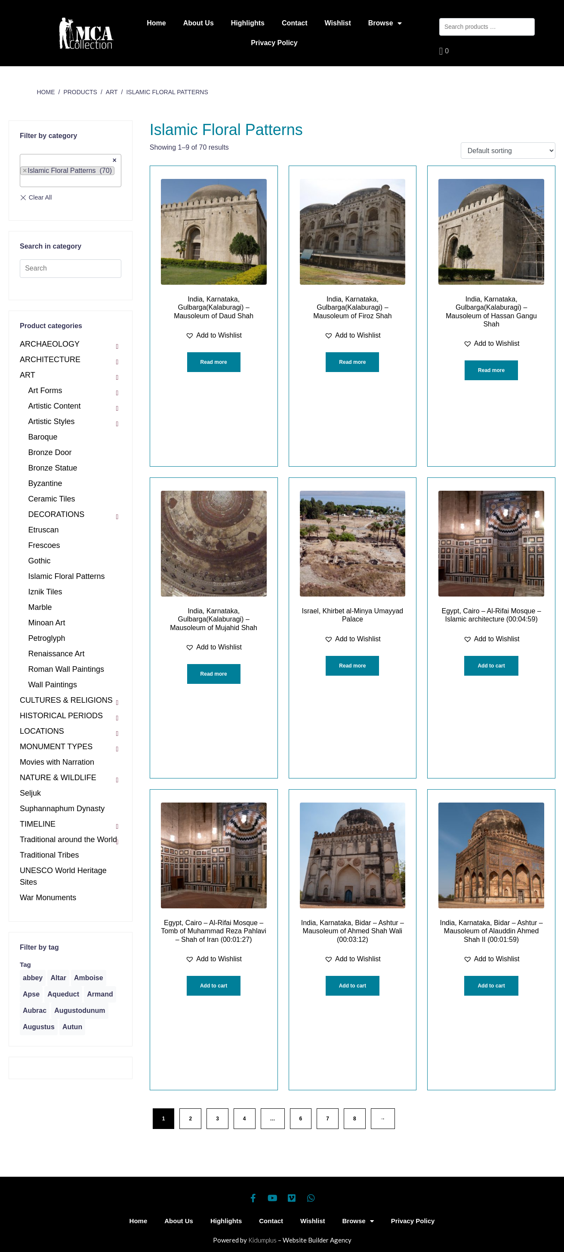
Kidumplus (262, 1240)
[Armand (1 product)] (100, 994)
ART (27, 375)
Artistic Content (54, 406)
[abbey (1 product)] (33, 978)
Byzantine (45, 483)
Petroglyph (46, 638)
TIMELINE (37, 824)
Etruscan (43, 530)
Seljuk (30, 793)
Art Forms (45, 390)
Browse (385, 23)
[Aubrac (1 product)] (34, 1011)
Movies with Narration (57, 762)
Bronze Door (50, 452)
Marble (40, 607)
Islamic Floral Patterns (66, 576)
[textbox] (25, 181)
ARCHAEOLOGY (50, 344)
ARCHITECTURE (50, 359)
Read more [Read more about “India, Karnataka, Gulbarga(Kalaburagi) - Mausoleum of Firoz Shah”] (352, 362)
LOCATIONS (42, 731)
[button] (213, 335)
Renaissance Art (56, 653)
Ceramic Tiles (51, 499)
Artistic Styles (51, 421)
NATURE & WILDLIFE (58, 777)
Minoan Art (46, 622)
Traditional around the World (68, 839)
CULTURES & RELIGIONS (66, 700)
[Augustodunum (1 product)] (79, 1011)
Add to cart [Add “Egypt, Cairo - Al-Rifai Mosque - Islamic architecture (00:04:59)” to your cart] (491, 666)
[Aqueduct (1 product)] (63, 994)
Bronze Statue (52, 468)
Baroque (43, 437)
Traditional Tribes (49, 855)
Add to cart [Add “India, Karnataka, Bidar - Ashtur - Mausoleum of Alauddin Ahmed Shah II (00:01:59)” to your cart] (491, 986)
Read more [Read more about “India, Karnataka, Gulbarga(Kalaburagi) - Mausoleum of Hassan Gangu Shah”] (491, 370)
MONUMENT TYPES (56, 746)
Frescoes (44, 545)
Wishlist (338, 23)
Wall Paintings (52, 684)
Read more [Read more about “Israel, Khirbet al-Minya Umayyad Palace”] (352, 666)
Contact (295, 23)
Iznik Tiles (45, 592)
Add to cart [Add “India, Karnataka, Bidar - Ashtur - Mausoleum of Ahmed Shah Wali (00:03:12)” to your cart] (352, 986)
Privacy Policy (274, 42)
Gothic (39, 561)
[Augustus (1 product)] (39, 1027)
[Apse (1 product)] (31, 994)
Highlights (248, 23)
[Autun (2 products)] (72, 1027)
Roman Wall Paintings (66, 669)
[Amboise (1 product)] (88, 978)
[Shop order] (508, 150)
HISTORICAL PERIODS (61, 715)
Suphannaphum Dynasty (62, 808)
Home (156, 23)
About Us (198, 23)
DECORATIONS (56, 514)
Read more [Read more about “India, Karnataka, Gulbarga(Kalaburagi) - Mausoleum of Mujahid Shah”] (213, 674)
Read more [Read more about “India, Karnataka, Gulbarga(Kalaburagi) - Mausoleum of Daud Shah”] (213, 362)
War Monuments (48, 897)
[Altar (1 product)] (58, 978)
